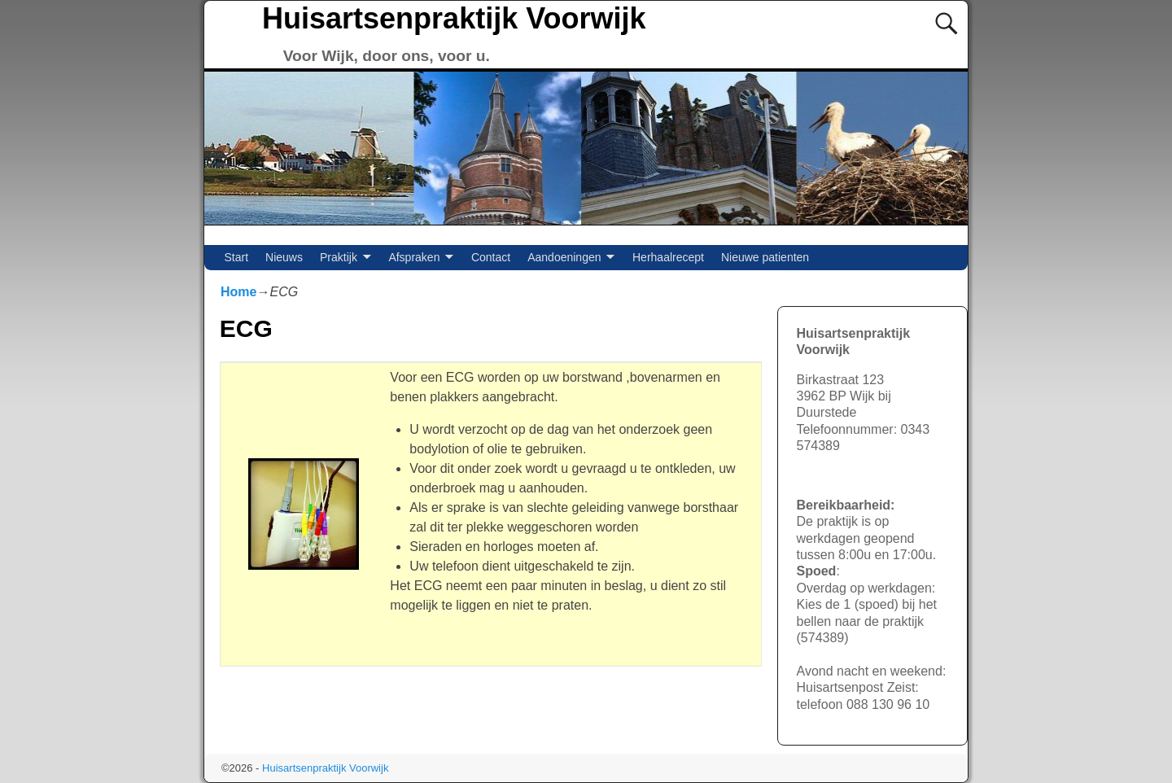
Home (238, 292)
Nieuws (284, 257)
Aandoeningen (564, 257)
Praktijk (338, 257)
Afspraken (414, 257)
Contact (490, 257)
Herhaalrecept (668, 257)
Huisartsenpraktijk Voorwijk (453, 18)
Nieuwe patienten (765, 257)
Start (237, 257)
